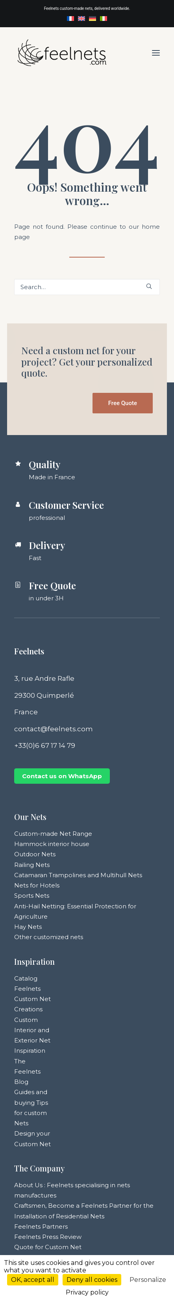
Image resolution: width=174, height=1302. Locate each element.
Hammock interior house (51, 844)
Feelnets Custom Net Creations (32, 999)
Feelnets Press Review (47, 1236)
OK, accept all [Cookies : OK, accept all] (32, 1279)
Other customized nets (48, 937)
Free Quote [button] (122, 403)
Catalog (25, 978)
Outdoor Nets (35, 854)
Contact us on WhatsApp (62, 776)
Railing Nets (32, 865)
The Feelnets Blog (27, 1071)
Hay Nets (28, 926)
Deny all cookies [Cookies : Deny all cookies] (92, 1279)
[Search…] (87, 287)
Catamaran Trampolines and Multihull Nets (78, 875)
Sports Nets (31, 895)
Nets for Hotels (36, 885)
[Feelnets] (61, 52)
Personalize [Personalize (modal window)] (148, 1279)
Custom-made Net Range (53, 833)
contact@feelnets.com (53, 729)
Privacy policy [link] (87, 1292)
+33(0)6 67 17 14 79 (44, 745)
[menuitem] (70, 18)
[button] (156, 52)
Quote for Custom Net (47, 1247)
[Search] (87, 287)
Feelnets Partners (41, 1226)
